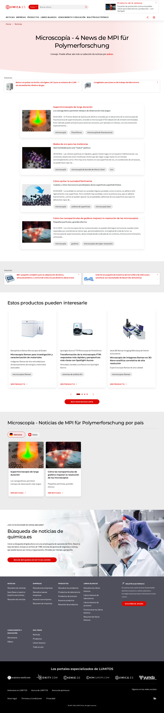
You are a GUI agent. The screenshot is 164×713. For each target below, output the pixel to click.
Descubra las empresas (43, 588)
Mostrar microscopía (82, 401)
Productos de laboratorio (69, 592)
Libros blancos (39, 642)
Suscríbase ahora (134, 603)
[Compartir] (147, 17)
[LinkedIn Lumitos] (155, 698)
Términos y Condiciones (31, 698)
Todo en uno (38, 647)
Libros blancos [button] (49, 17)
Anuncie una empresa (42, 599)
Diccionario (12, 637)
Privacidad (50, 698)
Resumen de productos (68, 604)
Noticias (36, 634)
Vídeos (10, 641)
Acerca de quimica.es (61, 690)
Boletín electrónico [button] (98, 17)
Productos (37, 638)
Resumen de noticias (16, 599)
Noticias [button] (10, 17)
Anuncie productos (66, 600)
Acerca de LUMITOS (39, 690)
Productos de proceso (67, 596)
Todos (32, 7)
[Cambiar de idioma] (154, 17)
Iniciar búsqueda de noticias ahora (32, 560)
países (110, 54)
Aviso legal (12, 698)
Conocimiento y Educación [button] (71, 17)
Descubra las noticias (16, 588)
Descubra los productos (68, 588)
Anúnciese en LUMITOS (17, 690)
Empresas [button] (21, 17)
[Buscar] (86, 7)
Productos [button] (33, 17)
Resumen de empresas (42, 603)
